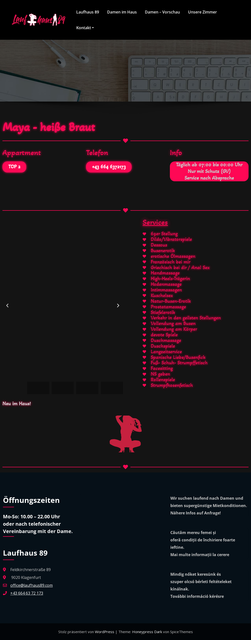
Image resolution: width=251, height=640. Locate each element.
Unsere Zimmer (202, 12)
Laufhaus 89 (87, 12)
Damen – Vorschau (162, 12)
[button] (7, 305)
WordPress (105, 631)
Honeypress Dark (147, 631)
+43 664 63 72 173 (26, 593)
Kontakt (85, 27)
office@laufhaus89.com (31, 585)
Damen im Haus (122, 12)
